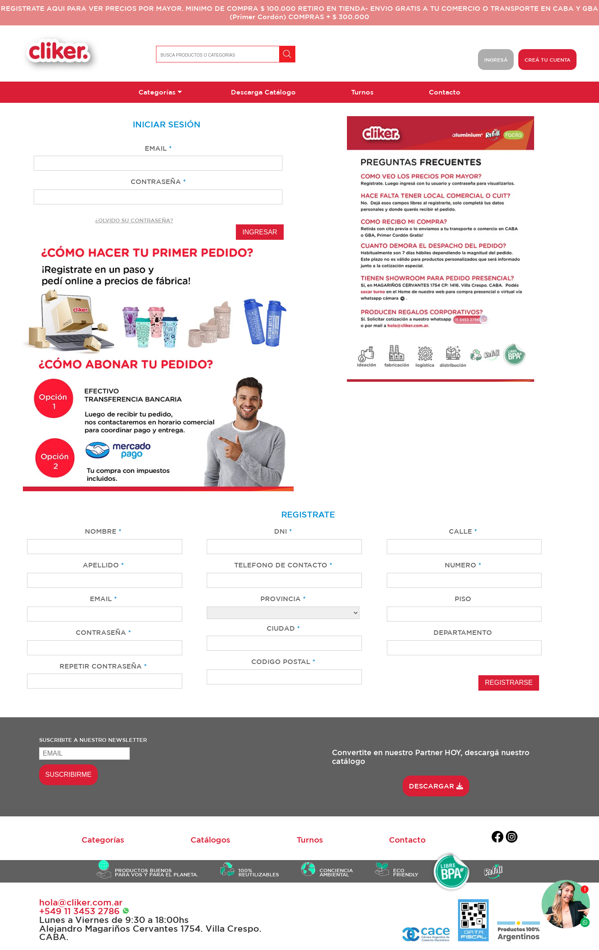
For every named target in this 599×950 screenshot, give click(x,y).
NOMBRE (103, 531)
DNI (283, 531)
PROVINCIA (283, 598)
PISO (463, 598)
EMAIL (158, 148)
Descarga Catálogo (263, 92)
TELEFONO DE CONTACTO (283, 565)
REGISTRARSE (509, 682)
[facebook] (497, 838)
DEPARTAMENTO (462, 632)
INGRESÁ (495, 59)
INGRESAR (260, 232)
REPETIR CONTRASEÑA (103, 666)
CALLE (463, 531)
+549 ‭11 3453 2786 (84, 911)
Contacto (444, 92)
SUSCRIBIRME (68, 774)
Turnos (362, 92)
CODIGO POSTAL (283, 661)
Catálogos (210, 839)
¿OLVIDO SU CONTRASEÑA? (134, 220)
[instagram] (511, 838)
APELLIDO (103, 565)
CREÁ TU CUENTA (547, 59)
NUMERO (463, 565)
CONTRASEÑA (158, 181)
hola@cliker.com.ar (81, 902)
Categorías (157, 92)
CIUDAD (283, 628)
